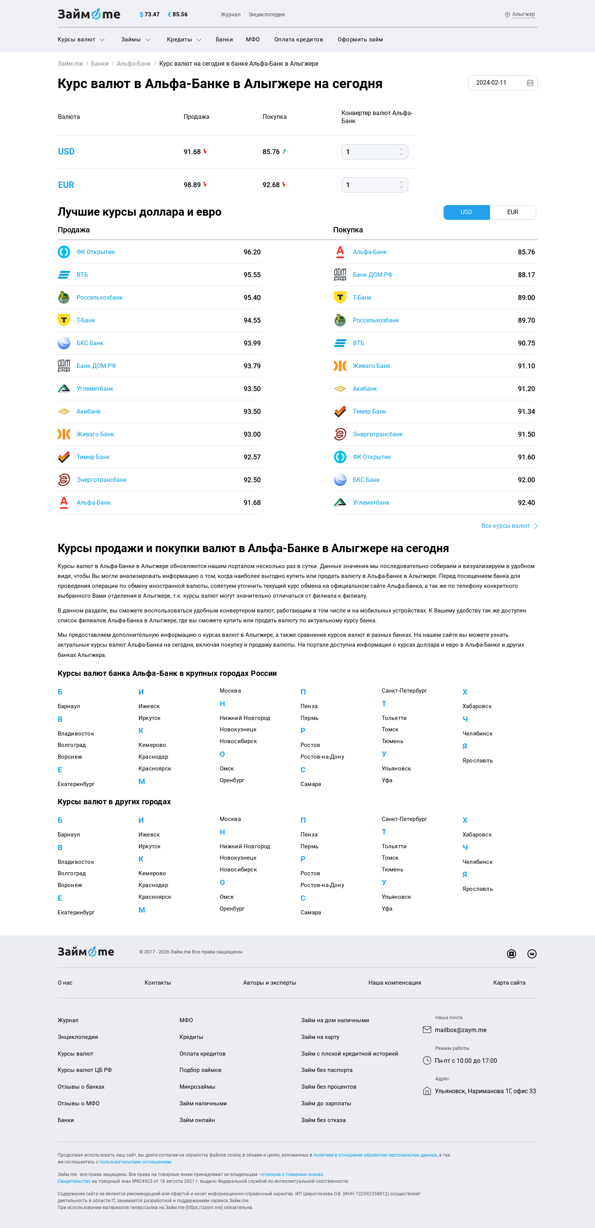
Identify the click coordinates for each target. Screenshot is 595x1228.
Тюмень (392, 741)
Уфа (387, 780)
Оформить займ (360, 39)
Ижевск (149, 706)
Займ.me (70, 63)
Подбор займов (200, 1070)
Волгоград (72, 745)
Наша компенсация (394, 983)
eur (66, 184)
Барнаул (69, 706)
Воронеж (70, 757)
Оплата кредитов (299, 39)
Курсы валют (81, 39)
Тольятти (394, 718)
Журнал (231, 14)
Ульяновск (396, 768)
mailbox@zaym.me (460, 1030)
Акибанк (89, 411)
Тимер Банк (93, 457)
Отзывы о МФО (78, 1103)
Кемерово (153, 745)
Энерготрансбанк (102, 479)
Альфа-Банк (134, 63)
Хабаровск (477, 706)
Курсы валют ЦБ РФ (85, 1070)
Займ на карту (320, 1037)
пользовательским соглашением (135, 1162)
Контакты (158, 983)
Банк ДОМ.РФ (96, 365)
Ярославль (478, 761)
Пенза (309, 706)
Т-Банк (86, 320)
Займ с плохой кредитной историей (349, 1053)
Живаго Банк (95, 434)
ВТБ (82, 274)
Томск (390, 729)
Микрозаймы (197, 1087)
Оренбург (232, 780)
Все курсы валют (506, 525)
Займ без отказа (323, 1120)
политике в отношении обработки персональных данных (375, 1155)
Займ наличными (203, 1103)
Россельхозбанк (100, 297)
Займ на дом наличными (335, 1020)
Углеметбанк (95, 388)
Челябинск (478, 733)
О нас (65, 983)
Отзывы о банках (81, 1087)
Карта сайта (509, 983)
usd (67, 151)
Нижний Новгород (245, 718)
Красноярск (155, 768)
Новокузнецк (238, 729)
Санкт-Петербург (404, 690)
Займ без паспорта (327, 1070)
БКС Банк (90, 343)
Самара (311, 784)
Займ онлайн (197, 1120)
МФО (253, 39)
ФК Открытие (96, 252)
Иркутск (150, 718)
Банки (224, 39)
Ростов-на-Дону (322, 757)
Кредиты (184, 39)
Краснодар (153, 757)
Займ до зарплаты (326, 1103)
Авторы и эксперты (269, 983)
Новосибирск (238, 741)
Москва (230, 690)
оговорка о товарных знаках (292, 1174)
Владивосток (76, 733)
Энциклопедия (267, 14)
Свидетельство (74, 1181)
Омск (227, 768)
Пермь (309, 718)
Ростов (310, 745)
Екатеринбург (76, 784)
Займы (135, 39)
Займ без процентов (329, 1087)
